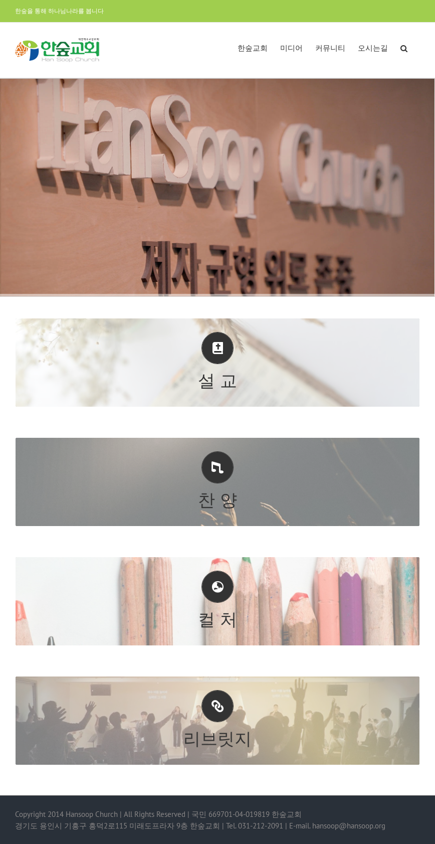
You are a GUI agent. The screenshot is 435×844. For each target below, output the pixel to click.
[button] (403, 48)
